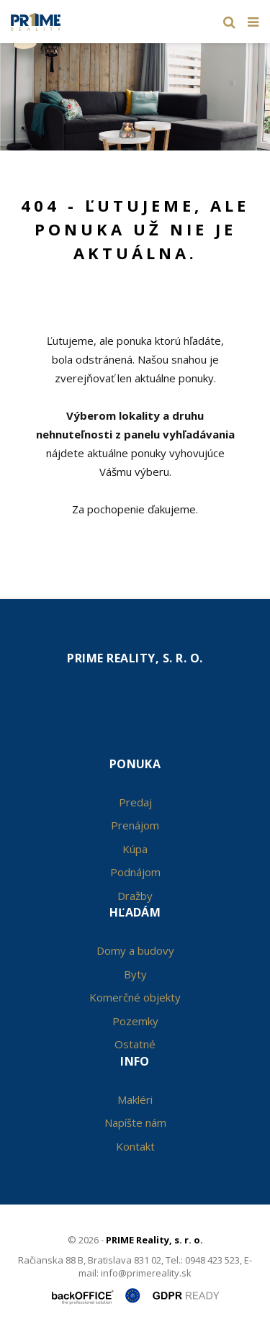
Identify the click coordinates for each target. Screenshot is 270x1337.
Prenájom (135, 825)
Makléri (135, 1099)
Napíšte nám (135, 1122)
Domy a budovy (135, 950)
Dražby (135, 895)
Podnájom (135, 872)
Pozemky (135, 1021)
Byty (135, 974)
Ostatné (135, 1044)
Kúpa (135, 849)
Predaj (135, 802)
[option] (135, 93)
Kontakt (135, 1146)
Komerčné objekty (135, 997)
